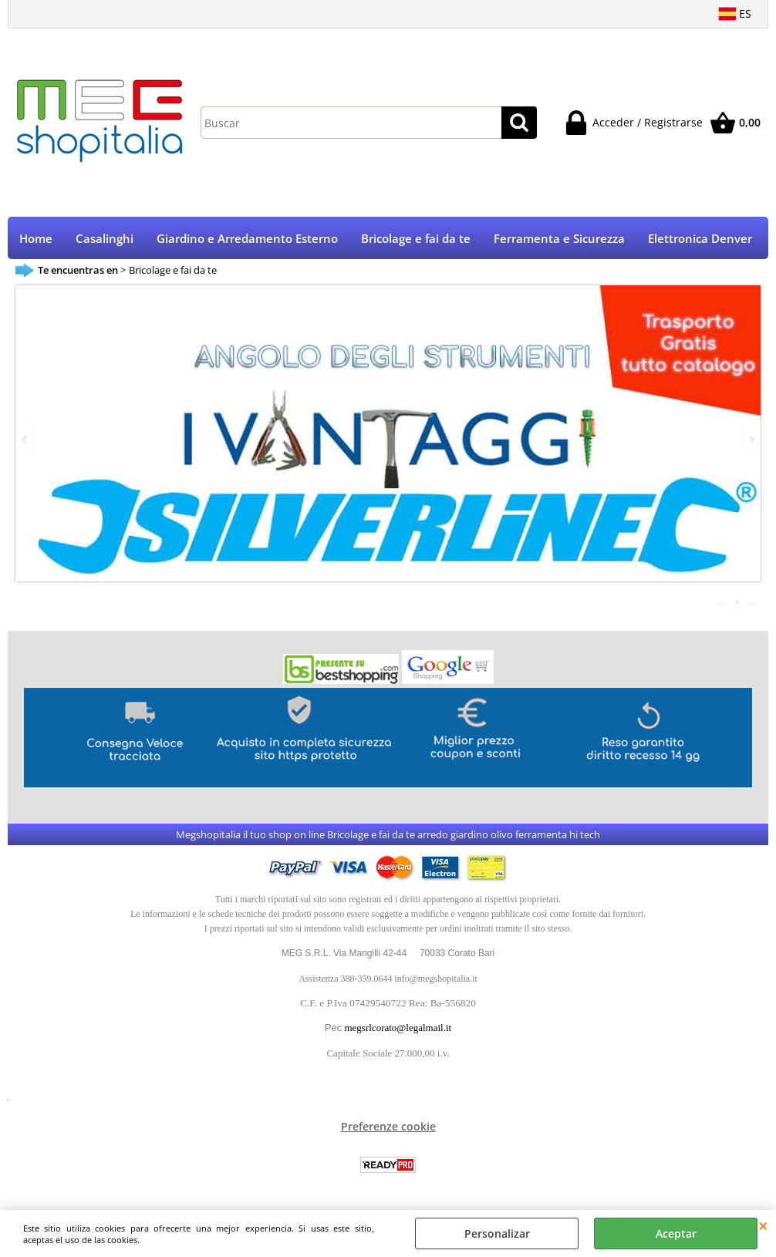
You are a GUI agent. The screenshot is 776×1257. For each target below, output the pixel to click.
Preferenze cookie (388, 1126)
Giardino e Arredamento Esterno (247, 239)
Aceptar (676, 1233)
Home (35, 239)
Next (751, 439)
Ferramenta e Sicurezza (559, 239)
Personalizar (497, 1233)
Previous (25, 439)
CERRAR (763, 1225)
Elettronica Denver (700, 239)
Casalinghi (104, 239)
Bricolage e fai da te (416, 239)
